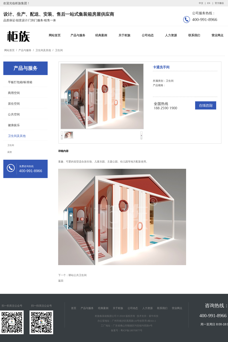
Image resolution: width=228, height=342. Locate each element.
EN (208, 3)
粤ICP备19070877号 (132, 330)
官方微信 (219, 3)
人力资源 (171, 35)
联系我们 (194, 35)
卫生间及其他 (43, 50)
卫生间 (58, 50)
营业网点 (177, 308)
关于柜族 (124, 35)
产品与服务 (78, 35)
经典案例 (101, 35)
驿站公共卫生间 (77, 275)
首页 (73, 308)
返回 (60, 280)
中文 (201, 3)
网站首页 (55, 35)
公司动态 (148, 35)
